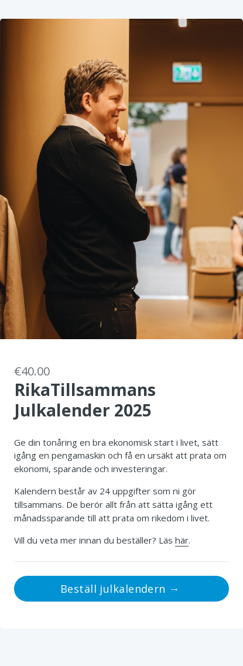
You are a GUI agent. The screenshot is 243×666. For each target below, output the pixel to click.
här (182, 540)
